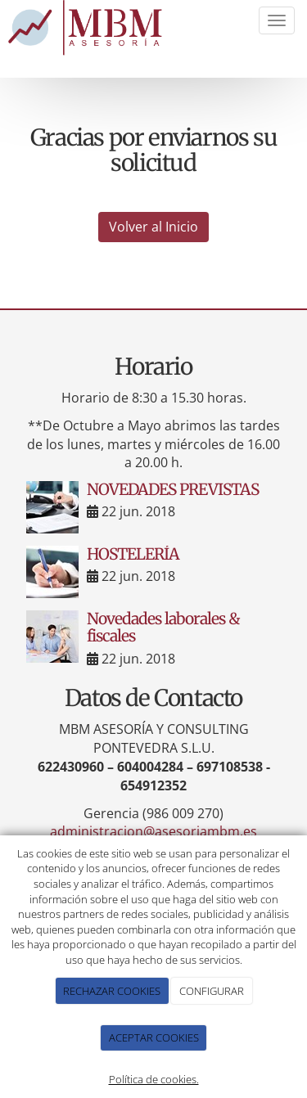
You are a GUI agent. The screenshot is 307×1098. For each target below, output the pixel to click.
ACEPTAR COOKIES (154, 1037)
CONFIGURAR (211, 990)
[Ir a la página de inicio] (88, 29)
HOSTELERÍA (133, 554)
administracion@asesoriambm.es (153, 831)
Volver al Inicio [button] (153, 227)
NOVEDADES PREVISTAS (173, 489)
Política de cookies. (154, 1079)
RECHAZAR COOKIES (111, 990)
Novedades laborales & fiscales (163, 627)
